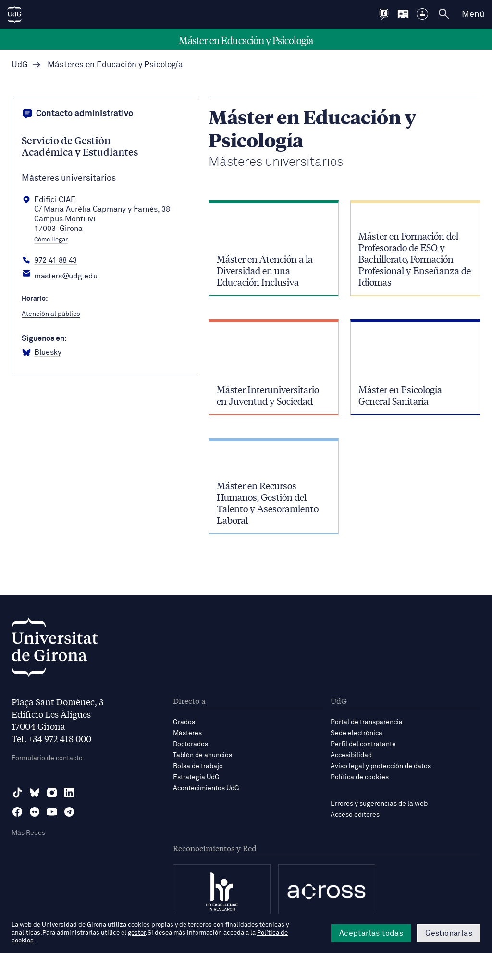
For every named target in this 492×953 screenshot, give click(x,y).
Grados (184, 722)
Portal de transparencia (367, 722)
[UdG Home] (14, 14)
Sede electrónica (356, 733)
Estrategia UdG (196, 777)
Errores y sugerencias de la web (379, 803)
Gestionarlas (448, 933)
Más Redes (28, 833)
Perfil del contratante (363, 744)
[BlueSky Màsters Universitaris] (42, 353)
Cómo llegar (51, 240)
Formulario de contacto (47, 758)
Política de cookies (360, 777)
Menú (473, 14)
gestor (137, 933)
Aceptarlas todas (371, 933)
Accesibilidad (351, 755)
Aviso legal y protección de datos (381, 766)
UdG (20, 65)
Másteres (187, 733)
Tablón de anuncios (202, 755)
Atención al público (51, 314)
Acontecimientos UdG (206, 788)
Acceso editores (355, 814)
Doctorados (190, 744)
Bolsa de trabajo (198, 766)
